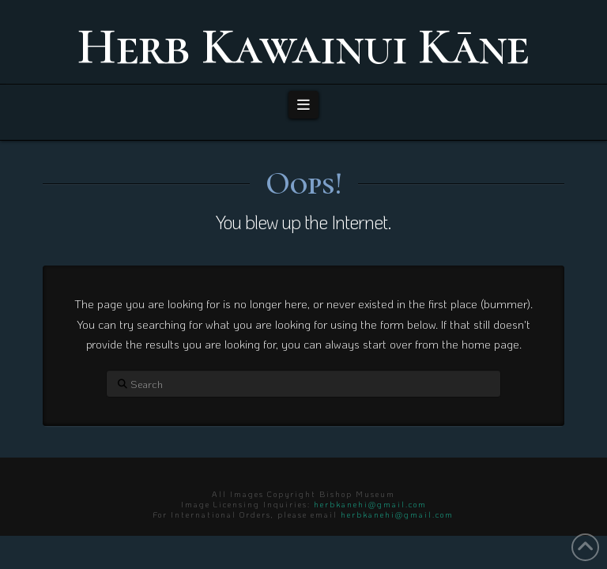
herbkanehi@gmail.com (370, 504)
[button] (303, 105)
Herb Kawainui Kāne (303, 46)
